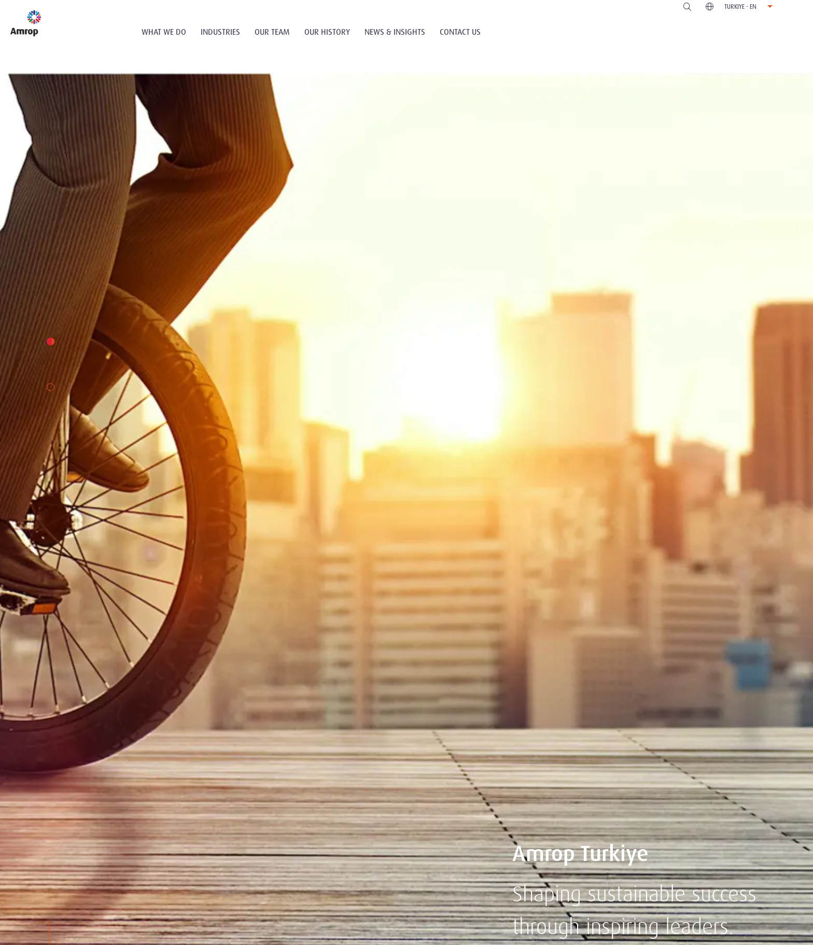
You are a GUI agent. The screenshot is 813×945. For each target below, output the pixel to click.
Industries (220, 31)
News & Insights (395, 31)
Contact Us (460, 31)
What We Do (164, 31)
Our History (327, 31)
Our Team (272, 31)
